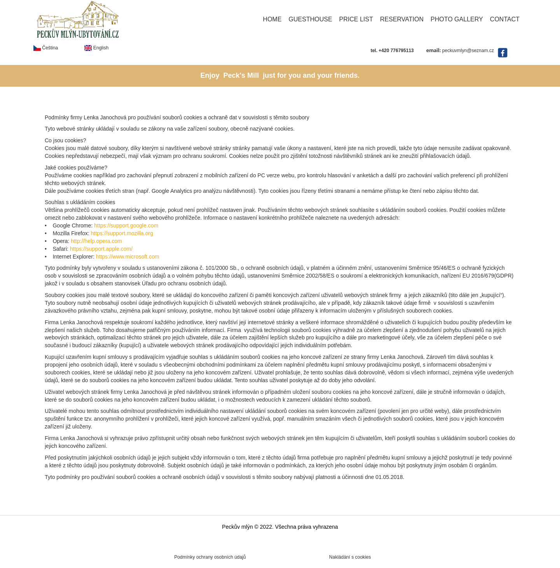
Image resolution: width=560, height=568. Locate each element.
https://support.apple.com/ (101, 249)
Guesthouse (310, 19)
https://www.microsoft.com (127, 256)
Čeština (45, 48)
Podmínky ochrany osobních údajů (210, 557)
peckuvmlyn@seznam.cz (468, 50)
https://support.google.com (126, 225)
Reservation (402, 19)
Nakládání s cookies (350, 557)
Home (272, 19)
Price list (356, 19)
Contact (505, 19)
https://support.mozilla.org (122, 233)
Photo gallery (456, 19)
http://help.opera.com (96, 241)
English (96, 48)
